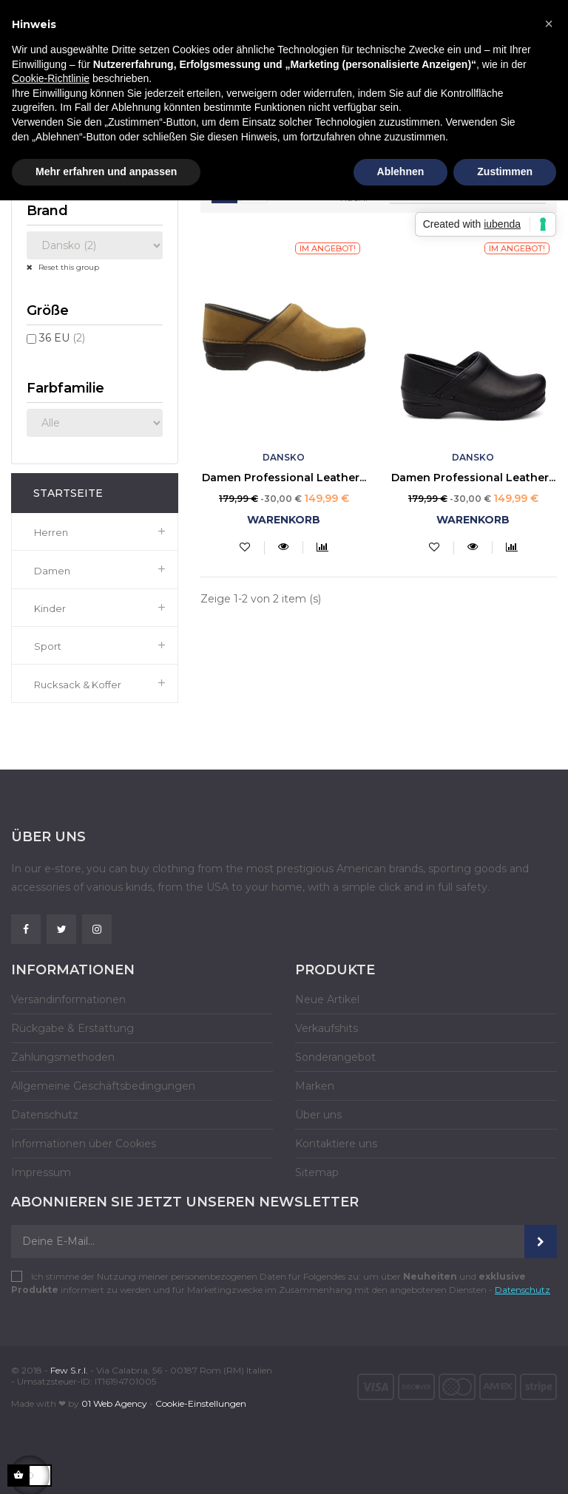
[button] (549, 23)
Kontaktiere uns (336, 1143)
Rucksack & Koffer (77, 684)
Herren (51, 532)
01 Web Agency (114, 1403)
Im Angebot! (328, 248)
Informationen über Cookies (83, 1143)
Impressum (41, 1172)
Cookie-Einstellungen (200, 1403)
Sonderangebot (335, 1057)
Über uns (318, 1114)
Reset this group (67, 267)
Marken (314, 1086)
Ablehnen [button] (401, 171)
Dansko (284, 457)
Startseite (68, 493)
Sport (47, 646)
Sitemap (317, 1172)
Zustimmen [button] (504, 171)
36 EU (62, 337)
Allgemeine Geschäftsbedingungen (103, 1086)
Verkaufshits (326, 1028)
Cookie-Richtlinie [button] (50, 78)
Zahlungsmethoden (63, 1057)
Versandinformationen (68, 999)
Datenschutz (44, 1114)
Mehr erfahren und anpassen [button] (106, 171)
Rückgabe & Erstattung (72, 1028)
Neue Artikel (327, 999)
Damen (52, 571)
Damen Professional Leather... (284, 477)
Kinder (50, 608)
